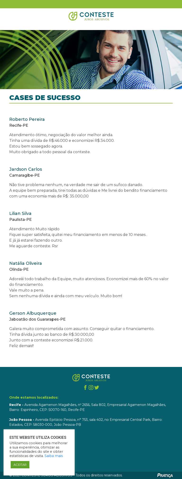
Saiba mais (54, 456)
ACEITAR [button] (20, 464)
